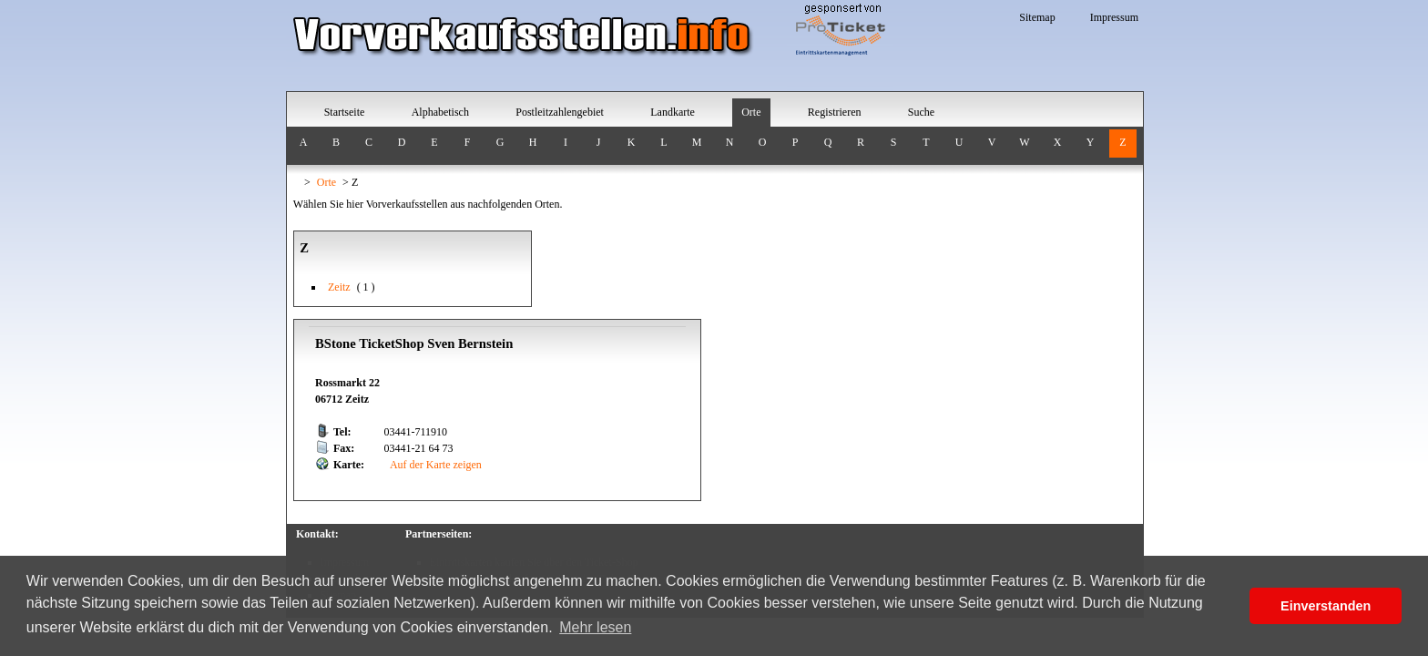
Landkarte (672, 112)
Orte (750, 112)
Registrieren (835, 112)
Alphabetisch (440, 112)
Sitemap (1037, 17)
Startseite (344, 112)
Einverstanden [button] (1325, 606)
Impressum (1114, 17)
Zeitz (339, 287)
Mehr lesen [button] (595, 627)
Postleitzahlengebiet (559, 112)
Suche (921, 112)
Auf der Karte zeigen (435, 464)
